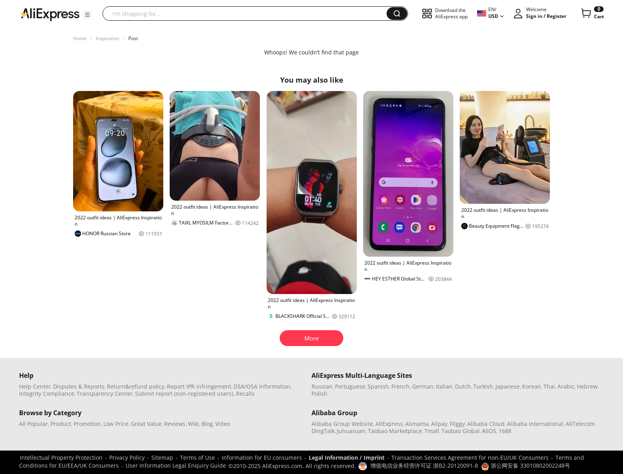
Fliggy (457, 424)
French (400, 386)
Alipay (439, 424)
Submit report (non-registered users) (184, 393)
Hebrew (587, 386)
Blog (207, 424)
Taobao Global (460, 431)
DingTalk (323, 431)
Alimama (417, 424)
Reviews (175, 424)
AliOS (489, 431)
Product (60, 424)
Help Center (35, 386)
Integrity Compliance (46, 393)
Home (80, 38)
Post (133, 38)
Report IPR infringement (199, 386)
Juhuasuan (351, 431)
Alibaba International (535, 424)
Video (222, 424)
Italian (444, 386)
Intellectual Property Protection (61, 457)
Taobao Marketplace (395, 431)
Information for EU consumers (262, 457)
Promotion (87, 424)
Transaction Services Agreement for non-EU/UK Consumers (470, 457)
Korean (531, 386)
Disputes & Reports (78, 386)
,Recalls (244, 393)
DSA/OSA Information (262, 386)
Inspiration (107, 38)
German (422, 386)
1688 (505, 431)
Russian (322, 386)
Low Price (115, 424)
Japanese (507, 386)
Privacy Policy (127, 457)
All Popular (33, 424)
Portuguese (350, 386)
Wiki (193, 424)
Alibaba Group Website (342, 424)
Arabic (566, 386)
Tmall (431, 431)
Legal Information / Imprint (347, 457)
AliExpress (389, 424)
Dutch (463, 386)
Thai (549, 386)
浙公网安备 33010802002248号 (525, 465)
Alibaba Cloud (486, 424)
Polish (319, 393)
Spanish (378, 386)
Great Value (146, 424)
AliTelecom (580, 424)
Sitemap (162, 457)
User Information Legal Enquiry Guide (176, 465)
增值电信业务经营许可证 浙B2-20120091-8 (424, 465)
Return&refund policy (135, 386)
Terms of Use (197, 457)
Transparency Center (105, 393)
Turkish (483, 386)
